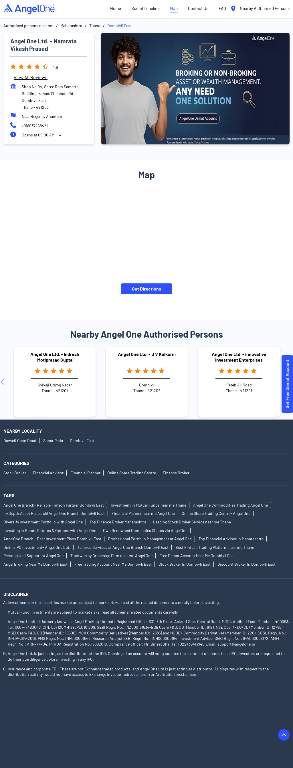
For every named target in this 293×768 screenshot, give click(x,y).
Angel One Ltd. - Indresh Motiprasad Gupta (54, 356)
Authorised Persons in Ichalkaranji (33, 741)
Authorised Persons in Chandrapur (214, 725)
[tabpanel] (195, 88)
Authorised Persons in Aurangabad (34, 717)
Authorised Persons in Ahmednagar (34, 709)
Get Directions (146, 288)
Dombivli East (82, 440)
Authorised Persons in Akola (97, 709)
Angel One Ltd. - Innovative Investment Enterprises (239, 356)
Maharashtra (71, 25)
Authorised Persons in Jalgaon (156, 741)
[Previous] (3, 381)
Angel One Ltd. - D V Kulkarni (147, 354)
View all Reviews (30, 77)
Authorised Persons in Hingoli (209, 733)
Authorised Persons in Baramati (160, 717)
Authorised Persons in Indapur (96, 741)
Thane (94, 25)
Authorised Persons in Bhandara (86, 725)
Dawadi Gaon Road (19, 440)
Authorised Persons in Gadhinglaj (89, 733)
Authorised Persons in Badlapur (98, 717)
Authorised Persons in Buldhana (149, 725)
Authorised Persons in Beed (27, 725)
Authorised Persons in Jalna (214, 741)
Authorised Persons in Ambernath (157, 709)
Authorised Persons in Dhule (28, 733)
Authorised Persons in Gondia (150, 733)
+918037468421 (35, 125)
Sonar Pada (53, 440)
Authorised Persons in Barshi (220, 717)
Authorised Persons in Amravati (221, 709)
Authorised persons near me (28, 25)
